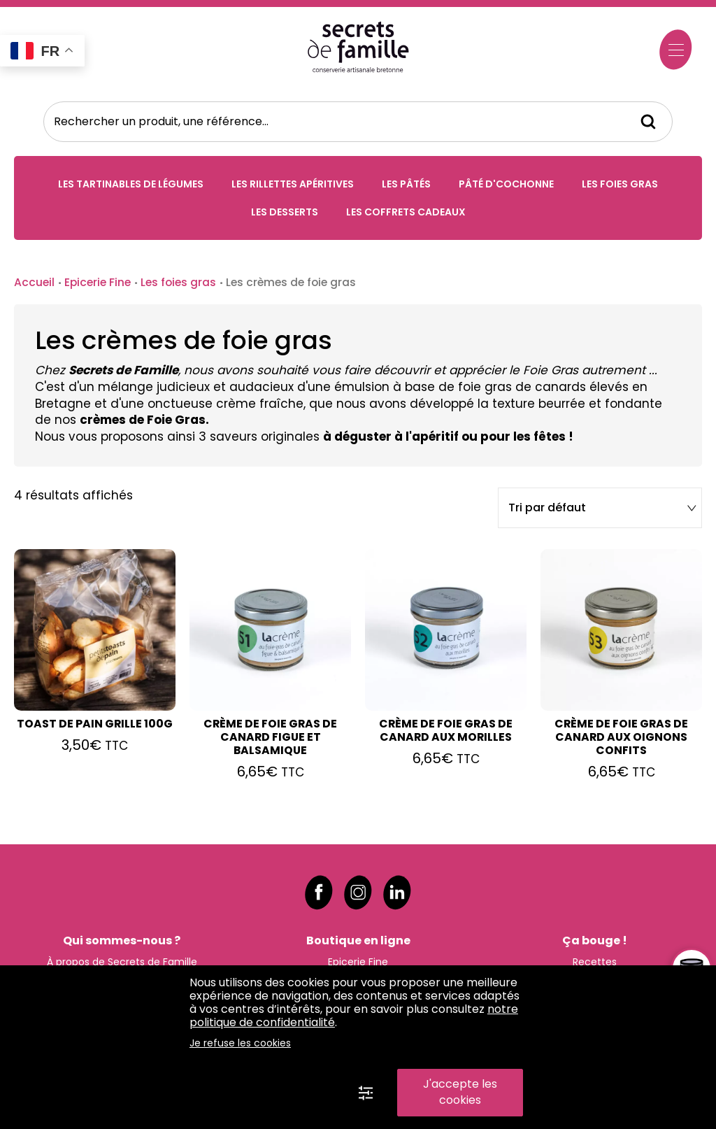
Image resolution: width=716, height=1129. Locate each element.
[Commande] (599, 510)
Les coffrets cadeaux (406, 213)
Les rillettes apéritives (292, 185)
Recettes (595, 958)
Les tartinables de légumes (130, 185)
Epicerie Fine (97, 283)
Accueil (34, 283)
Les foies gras (620, 185)
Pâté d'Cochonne (506, 185)
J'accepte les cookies (460, 1092)
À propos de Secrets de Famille (122, 958)
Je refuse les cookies (240, 1043)
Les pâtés (406, 185)
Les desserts (284, 213)
